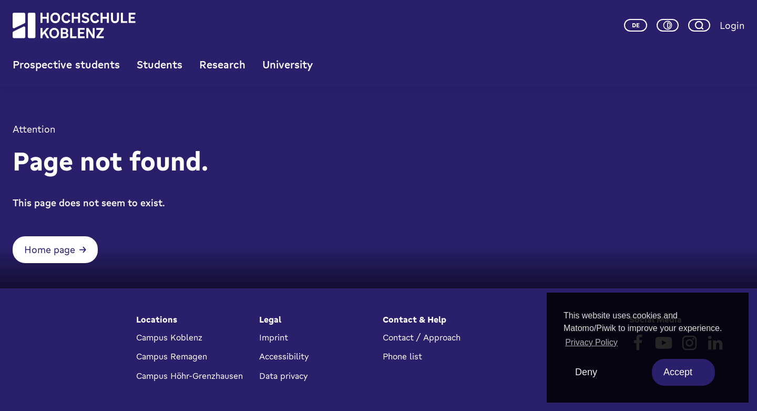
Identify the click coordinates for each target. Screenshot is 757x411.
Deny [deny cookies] (586, 372)
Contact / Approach (422, 337)
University (287, 64)
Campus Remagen (171, 356)
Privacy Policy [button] (591, 342)
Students (159, 64)
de (636, 25)
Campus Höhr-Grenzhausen (189, 376)
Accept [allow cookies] (677, 372)
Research (222, 64)
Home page (49, 249)
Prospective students (66, 64)
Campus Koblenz (169, 337)
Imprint (273, 337)
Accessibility (284, 356)
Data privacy (283, 376)
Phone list (402, 356)
